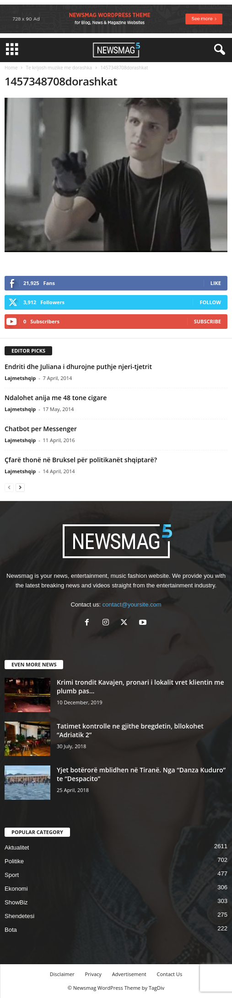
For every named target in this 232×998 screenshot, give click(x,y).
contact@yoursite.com (132, 604)
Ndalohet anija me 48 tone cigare (56, 397)
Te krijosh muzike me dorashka (59, 67)
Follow (210, 302)
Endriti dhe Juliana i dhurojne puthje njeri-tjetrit (78, 366)
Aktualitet (17, 847)
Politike (14, 861)
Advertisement (129, 974)
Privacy (93, 974)
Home (11, 67)
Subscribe (207, 321)
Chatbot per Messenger (41, 428)
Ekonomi (16, 888)
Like (215, 283)
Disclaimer (62, 974)
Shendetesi (19, 916)
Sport (12, 874)
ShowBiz (16, 902)
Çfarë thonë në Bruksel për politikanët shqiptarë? (81, 459)
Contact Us (170, 974)
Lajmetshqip (20, 378)
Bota (11, 929)
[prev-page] (9, 487)
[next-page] (20, 487)
